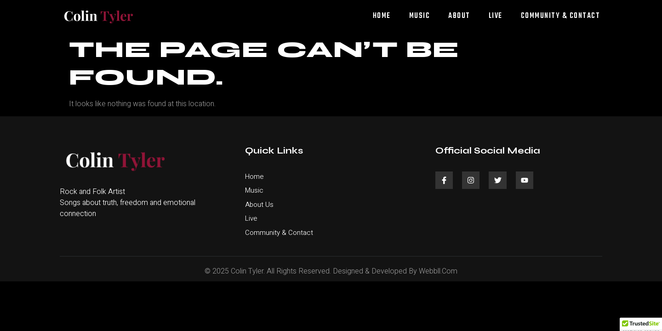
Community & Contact (560, 16)
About (459, 16)
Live (495, 16)
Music (419, 16)
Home (382, 16)
